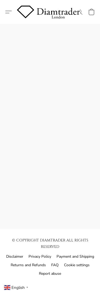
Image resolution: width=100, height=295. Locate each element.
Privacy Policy (40, 256)
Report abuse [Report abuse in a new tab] (50, 273)
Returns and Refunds (28, 265)
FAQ (55, 265)
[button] (50, 12)
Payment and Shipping (75, 256)
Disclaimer (14, 256)
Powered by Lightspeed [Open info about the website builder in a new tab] (50, 283)
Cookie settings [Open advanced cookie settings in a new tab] (77, 265)
